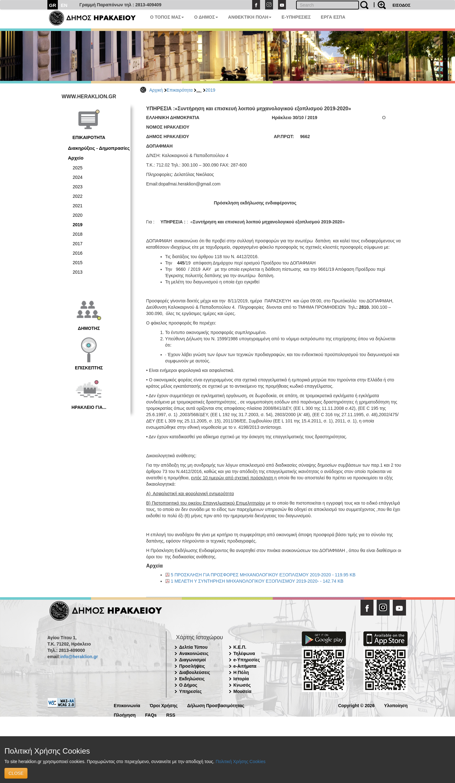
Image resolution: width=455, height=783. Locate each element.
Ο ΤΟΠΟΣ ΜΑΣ (167, 17)
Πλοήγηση (125, 715)
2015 (77, 262)
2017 (77, 243)
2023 (77, 186)
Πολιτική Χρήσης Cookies (240, 761)
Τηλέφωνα (244, 653)
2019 (210, 90)
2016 (77, 253)
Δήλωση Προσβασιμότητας (215, 705)
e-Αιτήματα (245, 666)
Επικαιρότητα (179, 90)
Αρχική (156, 90)
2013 (77, 272)
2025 (77, 167)
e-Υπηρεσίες (247, 659)
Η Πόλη (241, 672)
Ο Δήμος (188, 685)
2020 (77, 215)
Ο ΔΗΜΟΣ (206, 17)
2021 (77, 205)
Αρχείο (75, 158)
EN (64, 5)
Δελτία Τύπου (193, 647)
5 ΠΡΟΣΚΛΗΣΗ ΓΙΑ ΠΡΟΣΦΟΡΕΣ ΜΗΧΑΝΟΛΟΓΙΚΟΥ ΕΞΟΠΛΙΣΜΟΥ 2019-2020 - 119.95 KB (263, 574)
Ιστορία (241, 678)
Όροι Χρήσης (164, 705)
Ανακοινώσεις (194, 653)
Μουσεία (243, 691)
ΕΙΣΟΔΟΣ (401, 5)
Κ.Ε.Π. (240, 647)
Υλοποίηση (396, 705)
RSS (170, 715)
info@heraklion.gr (79, 656)
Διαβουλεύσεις (194, 672)
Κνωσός (242, 685)
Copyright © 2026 (356, 705)
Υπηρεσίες (190, 691)
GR (52, 5)
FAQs (151, 715)
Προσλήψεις (192, 666)
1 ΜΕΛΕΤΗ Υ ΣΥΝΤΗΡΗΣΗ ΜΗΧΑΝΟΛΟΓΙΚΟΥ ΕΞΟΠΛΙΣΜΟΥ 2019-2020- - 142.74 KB (257, 581)
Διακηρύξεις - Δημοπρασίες (99, 148)
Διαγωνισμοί (192, 659)
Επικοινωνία (127, 705)
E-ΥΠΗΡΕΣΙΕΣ (296, 17)
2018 (77, 234)
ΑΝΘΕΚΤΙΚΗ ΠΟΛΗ (249, 17)
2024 (77, 177)
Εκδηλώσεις (192, 678)
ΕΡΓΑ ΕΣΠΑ (333, 17)
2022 (77, 196)
